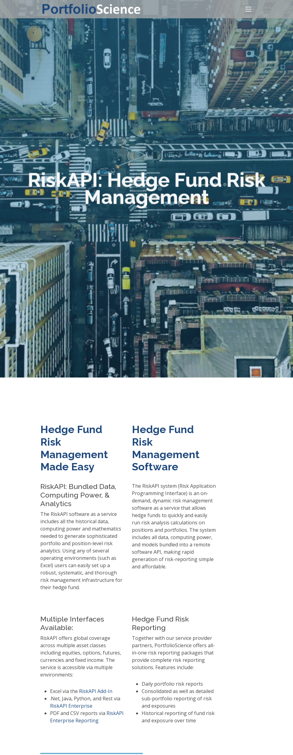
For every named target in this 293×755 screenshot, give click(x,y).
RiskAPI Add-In (95, 691)
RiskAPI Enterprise (71, 705)
